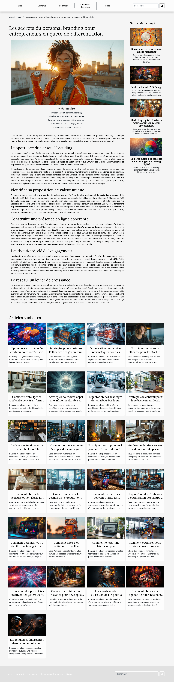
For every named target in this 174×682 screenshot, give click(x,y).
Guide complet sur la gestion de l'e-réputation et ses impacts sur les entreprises (66, 499)
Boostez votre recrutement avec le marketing (146, 50)
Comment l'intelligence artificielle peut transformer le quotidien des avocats (26, 400)
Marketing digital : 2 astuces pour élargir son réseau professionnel (146, 123)
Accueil (12, 17)
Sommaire (68, 108)
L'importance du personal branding (66, 113)
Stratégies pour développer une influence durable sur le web (66, 400)
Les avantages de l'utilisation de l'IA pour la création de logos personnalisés (106, 596)
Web (20, 6)
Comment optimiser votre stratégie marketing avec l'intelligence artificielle (145, 546)
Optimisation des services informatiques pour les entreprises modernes (106, 352)
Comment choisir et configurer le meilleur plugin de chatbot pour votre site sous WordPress (66, 548)
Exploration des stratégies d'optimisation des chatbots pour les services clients (145, 497)
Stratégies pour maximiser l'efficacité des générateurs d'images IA (66, 352)
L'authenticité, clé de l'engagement (66, 123)
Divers (107, 6)
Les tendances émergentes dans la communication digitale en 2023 (27, 643)
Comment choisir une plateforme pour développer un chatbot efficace (105, 548)
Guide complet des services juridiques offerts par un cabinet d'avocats (145, 449)
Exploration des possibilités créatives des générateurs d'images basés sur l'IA (27, 594)
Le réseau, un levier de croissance (66, 127)
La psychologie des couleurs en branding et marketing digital (146, 161)
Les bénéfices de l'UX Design (146, 87)
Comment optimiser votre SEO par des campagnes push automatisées (66, 449)
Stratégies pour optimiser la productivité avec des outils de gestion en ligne (105, 449)
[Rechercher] (146, 5)
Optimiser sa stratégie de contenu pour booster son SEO (26, 352)
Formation (63, 6)
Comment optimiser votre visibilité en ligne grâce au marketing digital (26, 546)
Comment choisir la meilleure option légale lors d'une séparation (27, 497)
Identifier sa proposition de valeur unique (66, 116)
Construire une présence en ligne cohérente (67, 120)
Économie (42, 6)
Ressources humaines (85, 5)
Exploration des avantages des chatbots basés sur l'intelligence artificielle (105, 400)
